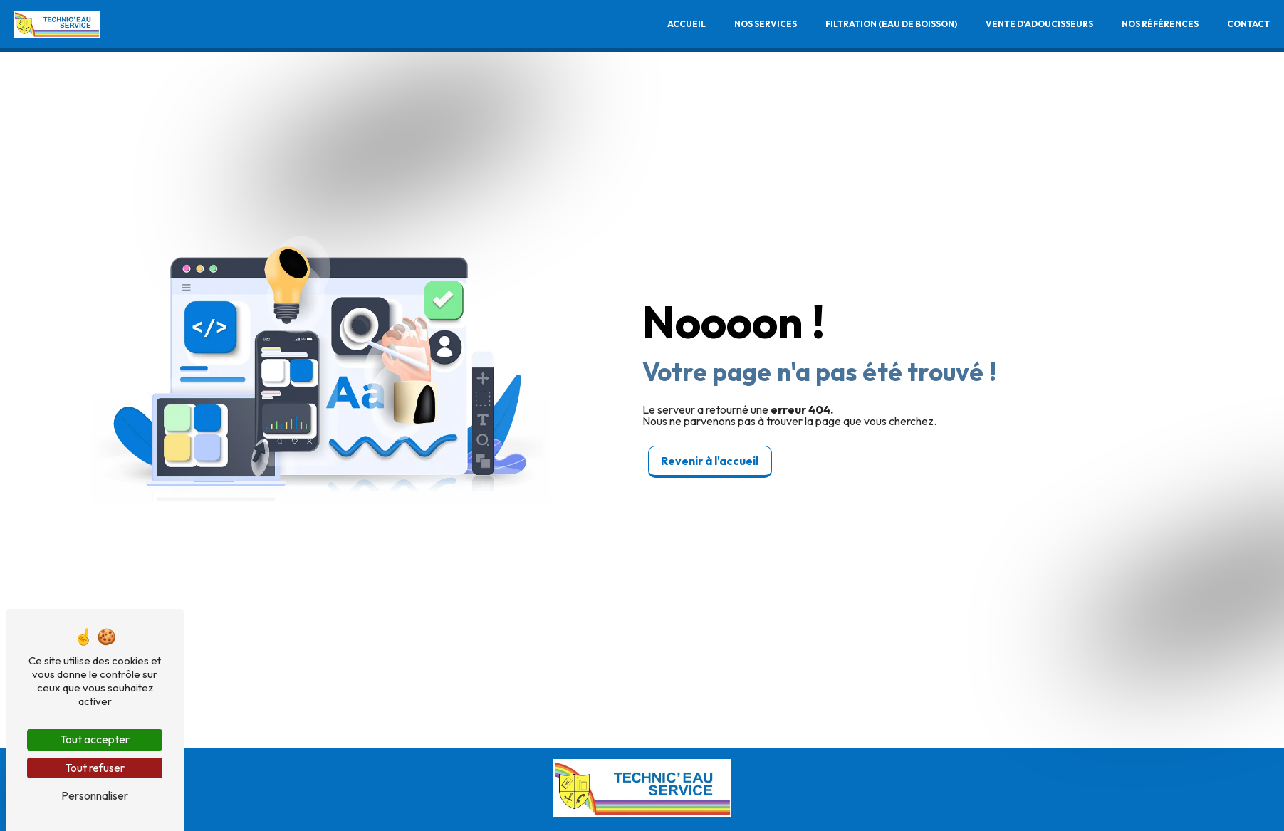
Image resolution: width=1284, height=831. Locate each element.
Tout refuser (95, 768)
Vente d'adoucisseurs (1039, 24)
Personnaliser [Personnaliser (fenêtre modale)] (94, 795)
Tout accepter (95, 739)
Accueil (686, 24)
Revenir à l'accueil (709, 461)
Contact (1248, 24)
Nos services (765, 24)
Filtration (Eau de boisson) (891, 24)
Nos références (1160, 24)
